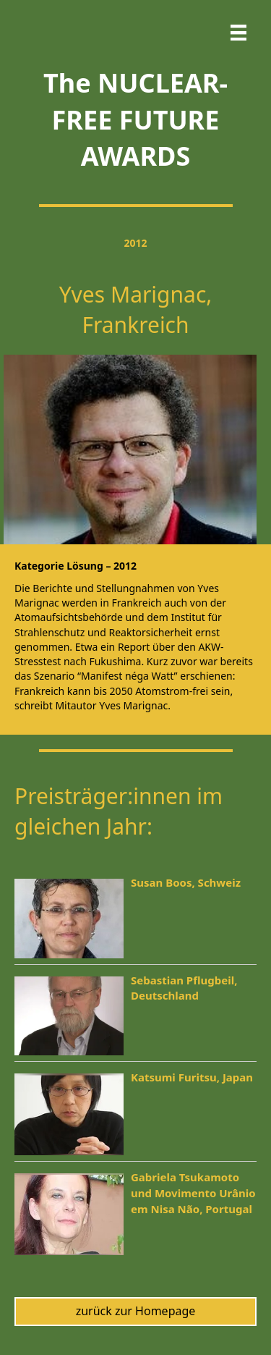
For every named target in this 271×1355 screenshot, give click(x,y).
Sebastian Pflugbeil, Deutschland (184, 988)
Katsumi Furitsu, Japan (192, 1077)
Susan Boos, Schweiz (186, 882)
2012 (135, 243)
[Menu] (238, 32)
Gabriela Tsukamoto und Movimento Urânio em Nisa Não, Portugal (193, 1193)
